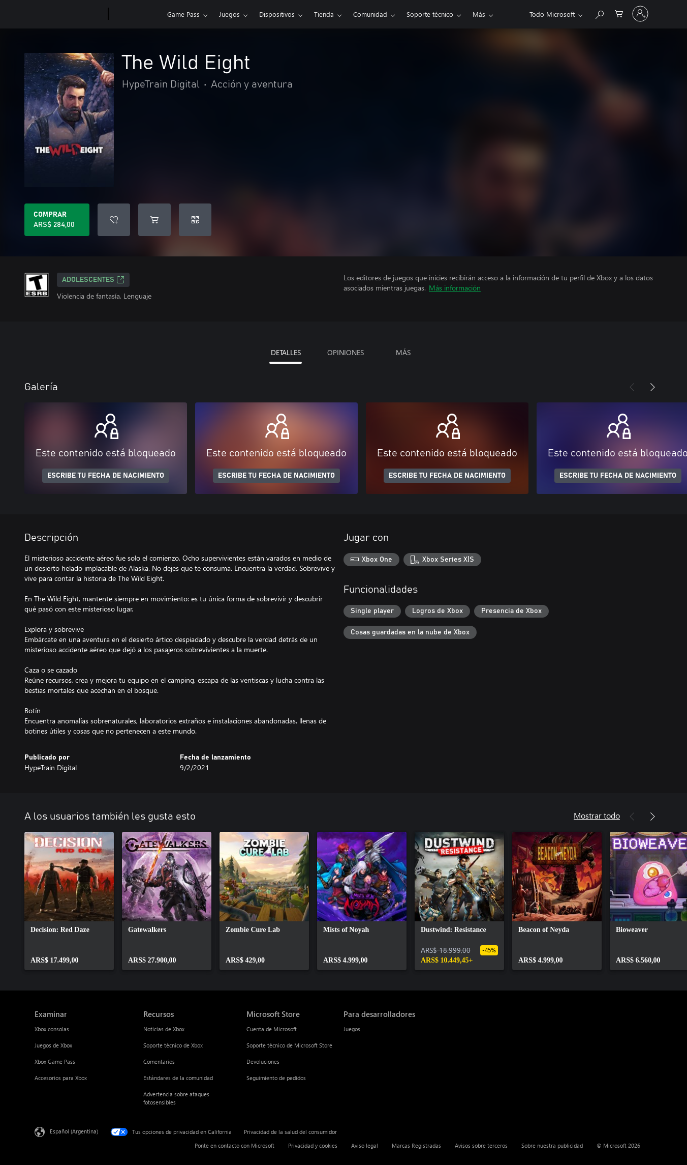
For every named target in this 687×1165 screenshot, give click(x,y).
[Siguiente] (652, 387)
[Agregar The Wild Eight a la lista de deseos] (114, 219)
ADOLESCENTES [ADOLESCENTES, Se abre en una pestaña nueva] (93, 280)
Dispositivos (277, 14)
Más (479, 14)
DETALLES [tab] (286, 352)
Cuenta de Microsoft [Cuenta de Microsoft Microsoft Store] (271, 1029)
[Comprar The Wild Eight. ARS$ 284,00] (56, 219)
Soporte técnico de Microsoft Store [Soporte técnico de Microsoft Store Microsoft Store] (289, 1045)
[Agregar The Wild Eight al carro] (154, 219)
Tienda (324, 14)
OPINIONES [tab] (345, 352)
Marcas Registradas (416, 1145)
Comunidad (370, 14)
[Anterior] (632, 387)
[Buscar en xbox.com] (599, 13)
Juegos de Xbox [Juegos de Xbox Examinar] (53, 1045)
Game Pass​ (183, 14)
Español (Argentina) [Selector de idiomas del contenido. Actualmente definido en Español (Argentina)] (74, 1131)
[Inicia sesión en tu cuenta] (640, 14)
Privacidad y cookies (312, 1145)
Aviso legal (364, 1145)
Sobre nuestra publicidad (552, 1145)
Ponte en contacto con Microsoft (234, 1145)
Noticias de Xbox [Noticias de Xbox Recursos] (163, 1029)
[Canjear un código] (195, 219)
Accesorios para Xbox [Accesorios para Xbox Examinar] (61, 1077)
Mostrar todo (597, 815)
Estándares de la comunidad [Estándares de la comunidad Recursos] (178, 1077)
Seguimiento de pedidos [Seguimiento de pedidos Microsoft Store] (276, 1077)
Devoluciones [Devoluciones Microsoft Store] (262, 1061)
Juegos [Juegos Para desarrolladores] (352, 1029)
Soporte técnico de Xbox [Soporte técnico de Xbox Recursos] (173, 1045)
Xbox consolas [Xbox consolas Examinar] (52, 1029)
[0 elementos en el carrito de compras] (619, 13)
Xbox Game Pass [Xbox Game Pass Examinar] (55, 1061)
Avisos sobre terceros (481, 1145)
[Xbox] (136, 14)
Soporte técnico (430, 14)
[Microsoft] (69, 14)
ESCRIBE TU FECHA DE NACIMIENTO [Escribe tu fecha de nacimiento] (105, 475)
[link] (69, 901)
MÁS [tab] (403, 352)
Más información (455, 288)
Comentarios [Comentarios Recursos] (159, 1061)
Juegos (229, 14)
